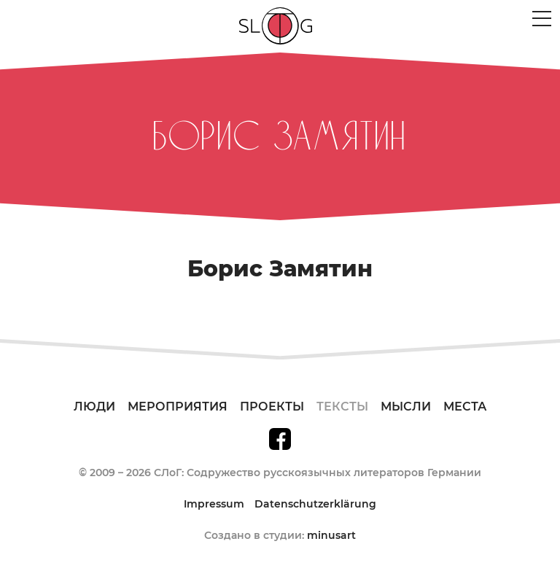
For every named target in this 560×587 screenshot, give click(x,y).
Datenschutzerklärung (315, 503)
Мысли (406, 406)
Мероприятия (178, 406)
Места (464, 406)
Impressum (214, 503)
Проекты (272, 406)
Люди (94, 406)
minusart (331, 535)
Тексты (342, 406)
